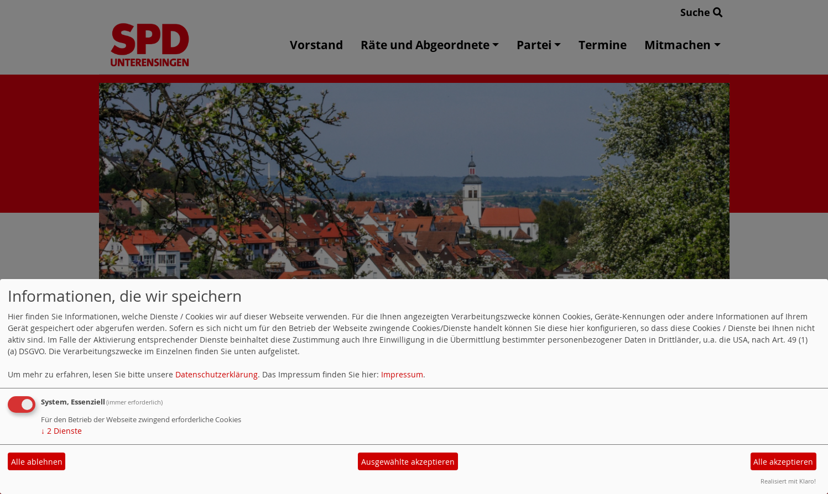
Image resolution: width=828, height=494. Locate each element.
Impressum (402, 374)
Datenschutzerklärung (216, 374)
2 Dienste (61, 430)
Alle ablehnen (37, 461)
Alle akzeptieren (783, 461)
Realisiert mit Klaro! (788, 481)
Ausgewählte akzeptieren (408, 461)
